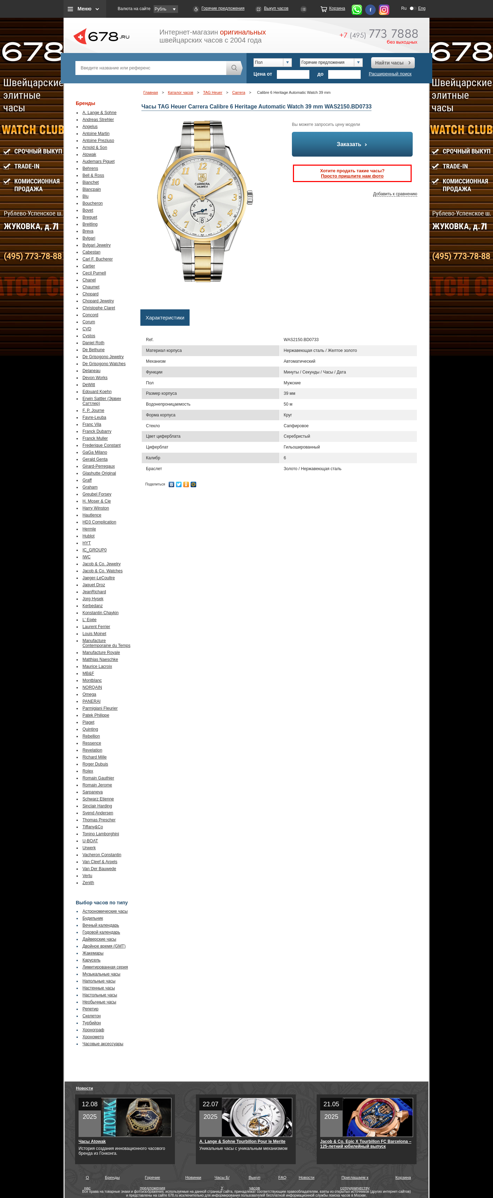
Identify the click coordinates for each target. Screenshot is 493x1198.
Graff (86, 480)
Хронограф (93, 1029)
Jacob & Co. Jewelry (101, 564)
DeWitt (88, 384)
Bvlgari (88, 238)
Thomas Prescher (99, 819)
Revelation (92, 750)
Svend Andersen (97, 813)
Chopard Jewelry (98, 301)
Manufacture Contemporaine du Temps (106, 643)
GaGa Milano (94, 452)
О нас (87, 1179)
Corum (88, 321)
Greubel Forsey (96, 494)
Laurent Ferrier (96, 626)
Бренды (112, 1177)
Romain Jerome (97, 785)
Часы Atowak (92, 1141)
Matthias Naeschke (100, 659)
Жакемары (92, 953)
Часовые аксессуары (102, 1043)
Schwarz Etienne (98, 799)
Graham (89, 487)
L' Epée (89, 619)
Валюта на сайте (134, 8)
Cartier (88, 266)
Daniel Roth (93, 342)
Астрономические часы (105, 911)
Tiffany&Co (92, 826)
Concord (90, 314)
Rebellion (91, 736)
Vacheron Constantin (101, 854)
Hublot (88, 536)
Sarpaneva (92, 792)
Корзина (337, 8)
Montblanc (92, 680)
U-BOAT (90, 840)
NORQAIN (92, 687)
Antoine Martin (95, 133)
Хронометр (93, 1036)
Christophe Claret (98, 308)
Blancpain (91, 189)
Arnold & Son (94, 147)
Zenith (88, 882)
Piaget (88, 722)
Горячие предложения (222, 8)
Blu (85, 196)
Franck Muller (95, 438)
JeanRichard (94, 591)
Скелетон (91, 1016)
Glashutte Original (99, 473)
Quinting (90, 729)
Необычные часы (99, 1002)
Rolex (87, 771)
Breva (87, 231)
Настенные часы (98, 988)
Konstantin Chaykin (100, 612)
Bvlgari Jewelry (96, 245)
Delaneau (91, 370)
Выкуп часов (276, 8)
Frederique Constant (101, 445)
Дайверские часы (99, 939)
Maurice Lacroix (97, 666)
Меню (84, 9)
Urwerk (89, 847)
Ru (403, 8)
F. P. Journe (93, 410)
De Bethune (93, 349)
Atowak (89, 154)
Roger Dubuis (95, 764)
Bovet (87, 210)
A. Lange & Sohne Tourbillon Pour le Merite (242, 1141)
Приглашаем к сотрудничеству (355, 1179)
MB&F (88, 673)
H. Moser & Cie (96, 501)
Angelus (89, 126)
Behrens (90, 168)
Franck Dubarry (96, 431)
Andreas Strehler (98, 119)
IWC (86, 557)
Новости (84, 1088)
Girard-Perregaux (98, 466)
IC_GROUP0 (94, 550)
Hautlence (91, 515)
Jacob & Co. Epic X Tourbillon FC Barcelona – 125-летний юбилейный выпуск (365, 1144)
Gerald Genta (95, 459)
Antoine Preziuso (98, 140)
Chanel (89, 280)
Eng (421, 8)
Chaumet (91, 287)
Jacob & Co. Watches (102, 570)
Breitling (89, 224)
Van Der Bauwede (99, 868)
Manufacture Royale (101, 652)
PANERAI (91, 701)
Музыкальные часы (101, 974)
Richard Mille (94, 757)
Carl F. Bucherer (97, 259)
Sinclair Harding (97, 806)
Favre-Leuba (94, 417)
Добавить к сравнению (395, 193)
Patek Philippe (95, 715)
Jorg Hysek (92, 598)
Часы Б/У (222, 1179)
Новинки (193, 1177)
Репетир (90, 1009)
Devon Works (95, 377)
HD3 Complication (99, 522)
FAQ (282, 1177)
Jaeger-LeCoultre (98, 577)
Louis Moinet (94, 633)
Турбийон (91, 1022)
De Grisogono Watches (104, 363)
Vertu (87, 875)
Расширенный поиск (390, 73)
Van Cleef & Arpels (99, 861)
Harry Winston (95, 508)
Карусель (91, 960)
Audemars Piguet (98, 161)
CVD (86, 328)
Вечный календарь (100, 925)
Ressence (91, 743)
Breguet (89, 217)
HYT (86, 543)
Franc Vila (91, 424)
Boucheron (92, 203)
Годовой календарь (101, 932)
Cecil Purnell (94, 273)
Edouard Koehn (96, 391)
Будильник (92, 918)
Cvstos (88, 335)
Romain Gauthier (98, 778)
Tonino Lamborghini (100, 833)
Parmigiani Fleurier (100, 708)
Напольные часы (98, 981)
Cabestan (91, 252)
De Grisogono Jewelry (103, 356)
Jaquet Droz (93, 584)
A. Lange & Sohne (99, 112)
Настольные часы (99, 995)
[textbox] (150, 68)
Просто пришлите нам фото (352, 176)
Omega (89, 694)
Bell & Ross (93, 175)
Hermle (89, 529)
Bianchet (90, 182)
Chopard (90, 294)
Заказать (352, 144)
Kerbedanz (92, 605)
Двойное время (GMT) (104, 946)
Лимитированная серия (105, 967)
